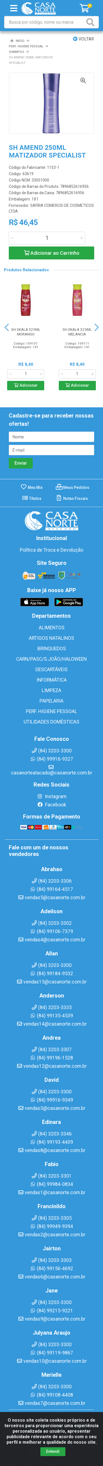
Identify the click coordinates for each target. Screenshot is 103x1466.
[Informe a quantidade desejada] (47, 238)
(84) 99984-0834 (51, 1184)
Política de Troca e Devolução (51, 550)
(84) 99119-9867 (51, 1353)
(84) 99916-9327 (51, 759)
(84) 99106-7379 (51, 931)
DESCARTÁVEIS (51, 669)
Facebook (51, 804)
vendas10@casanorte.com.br (51, 1361)
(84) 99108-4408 (51, 1395)
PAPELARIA (51, 701)
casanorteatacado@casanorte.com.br (51, 770)
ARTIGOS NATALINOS (51, 638)
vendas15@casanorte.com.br (51, 982)
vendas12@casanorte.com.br (51, 1066)
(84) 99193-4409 (51, 1142)
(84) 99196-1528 (51, 1058)
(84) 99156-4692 (51, 1268)
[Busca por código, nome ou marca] (45, 22)
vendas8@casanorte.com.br (51, 1150)
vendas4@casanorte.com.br (51, 939)
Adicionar (26, 385)
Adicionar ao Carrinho (51, 253)
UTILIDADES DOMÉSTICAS (51, 722)
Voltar (83, 39)
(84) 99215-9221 (51, 1310)
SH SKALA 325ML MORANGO (25, 331)
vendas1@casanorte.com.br (51, 1192)
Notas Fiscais (72, 498)
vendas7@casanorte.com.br (51, 1403)
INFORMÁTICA (52, 680)
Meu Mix (31, 487)
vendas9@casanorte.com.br (51, 1319)
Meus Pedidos (72, 487)
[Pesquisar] (91, 22)
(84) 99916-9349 (51, 1100)
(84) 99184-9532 (51, 973)
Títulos (31, 498)
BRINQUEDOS (51, 648)
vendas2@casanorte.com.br (51, 1234)
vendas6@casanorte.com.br (51, 1277)
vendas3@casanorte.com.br (51, 1108)
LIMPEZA (51, 690)
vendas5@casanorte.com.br (51, 897)
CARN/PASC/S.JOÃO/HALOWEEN (51, 659)
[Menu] (14, 8)
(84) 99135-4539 (51, 1015)
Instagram (51, 796)
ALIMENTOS (52, 627)
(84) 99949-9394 (51, 1226)
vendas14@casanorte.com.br (51, 1024)
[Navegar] (6, 327)
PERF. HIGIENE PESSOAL (51, 711)
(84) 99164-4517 (51, 889)
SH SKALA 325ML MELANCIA (77, 331)
